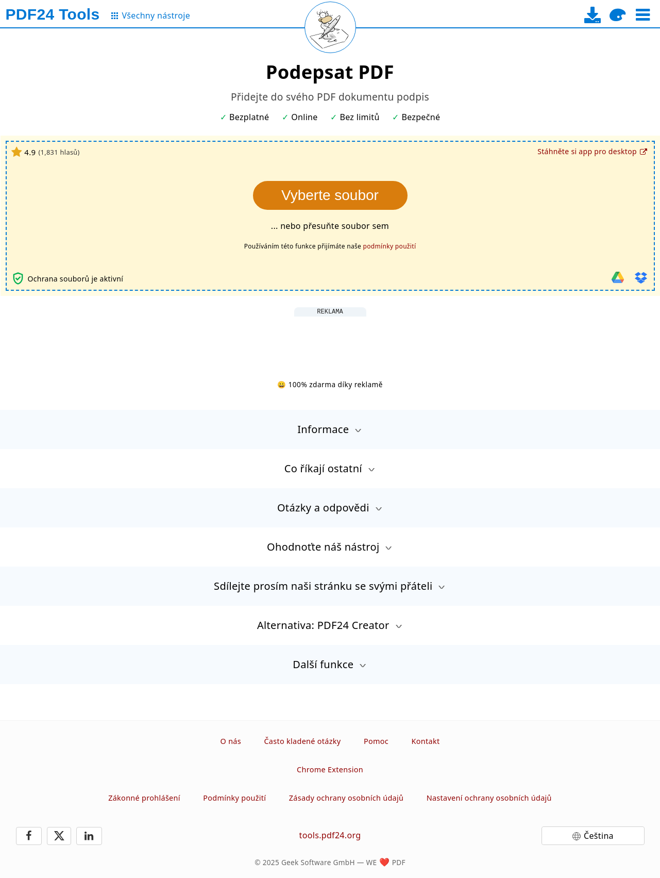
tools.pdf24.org (330, 835)
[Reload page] (330, 27)
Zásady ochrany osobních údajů (346, 798)
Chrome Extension (330, 769)
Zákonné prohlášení (144, 798)
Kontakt (426, 741)
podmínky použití (389, 246)
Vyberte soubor (330, 195)
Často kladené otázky (302, 741)
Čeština (599, 835)
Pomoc (376, 741)
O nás (231, 741)
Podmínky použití (234, 798)
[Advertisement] (330, 340)
